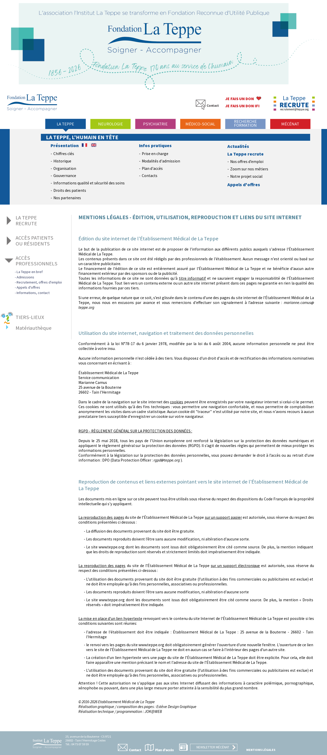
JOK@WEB (153, 711)
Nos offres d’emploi (246, 161)
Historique (62, 161)
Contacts (149, 175)
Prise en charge (155, 153)
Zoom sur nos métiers (249, 169)
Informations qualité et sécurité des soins (89, 183)
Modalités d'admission (161, 161)
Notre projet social (246, 176)
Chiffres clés (63, 153)
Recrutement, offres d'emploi (39, 282)
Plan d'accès (152, 168)
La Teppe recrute (245, 154)
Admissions (25, 277)
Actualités (238, 146)
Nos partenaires (67, 197)
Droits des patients (69, 190)
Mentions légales (260, 750)
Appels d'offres (243, 184)
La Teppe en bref (30, 271)
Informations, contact (33, 292)
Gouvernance (64, 175)
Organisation (64, 168)
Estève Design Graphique (176, 706)
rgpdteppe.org (167, 460)
